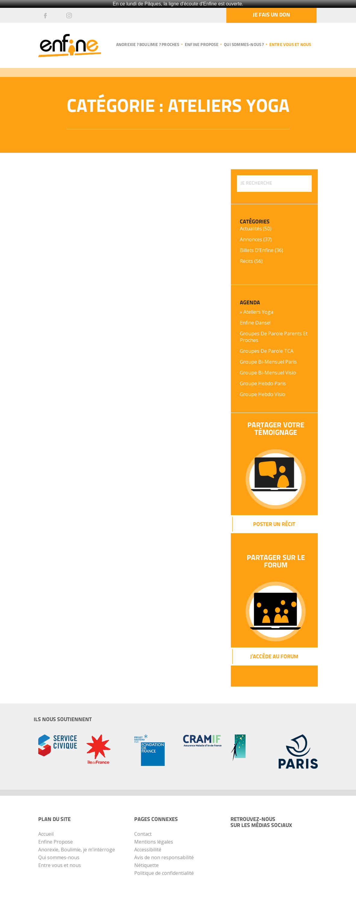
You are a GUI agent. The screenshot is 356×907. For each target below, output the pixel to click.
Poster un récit (274, 524)
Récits (246, 261)
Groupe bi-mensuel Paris (268, 361)
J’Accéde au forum (274, 657)
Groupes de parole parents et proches (274, 336)
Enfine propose (201, 45)
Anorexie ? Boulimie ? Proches (147, 45)
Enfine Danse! (255, 322)
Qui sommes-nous (58, 857)
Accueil (46, 834)
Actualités (251, 228)
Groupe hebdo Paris (263, 383)
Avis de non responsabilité (164, 857)
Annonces (251, 239)
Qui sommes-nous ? (244, 45)
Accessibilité (147, 849)
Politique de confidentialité (164, 873)
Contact (143, 834)
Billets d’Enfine (257, 250)
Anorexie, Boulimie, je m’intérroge (76, 849)
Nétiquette (146, 865)
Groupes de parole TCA (266, 351)
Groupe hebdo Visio (262, 394)
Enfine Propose (55, 841)
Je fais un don (271, 15)
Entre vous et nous (290, 45)
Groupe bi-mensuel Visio (268, 372)
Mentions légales (153, 841)
